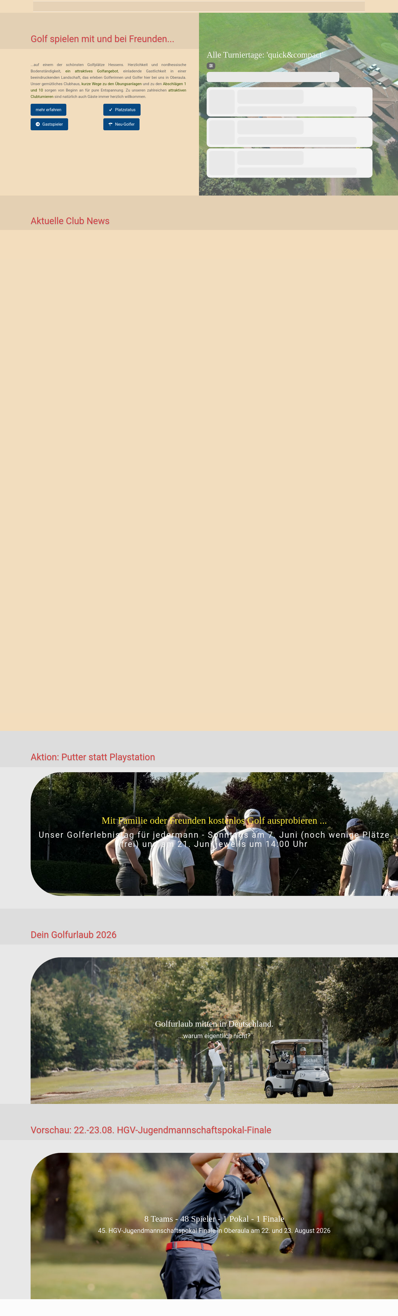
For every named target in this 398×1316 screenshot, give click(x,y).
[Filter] (211, 65)
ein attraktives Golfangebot (91, 71)
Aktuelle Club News (70, 221)
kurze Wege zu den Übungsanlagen (112, 84)
